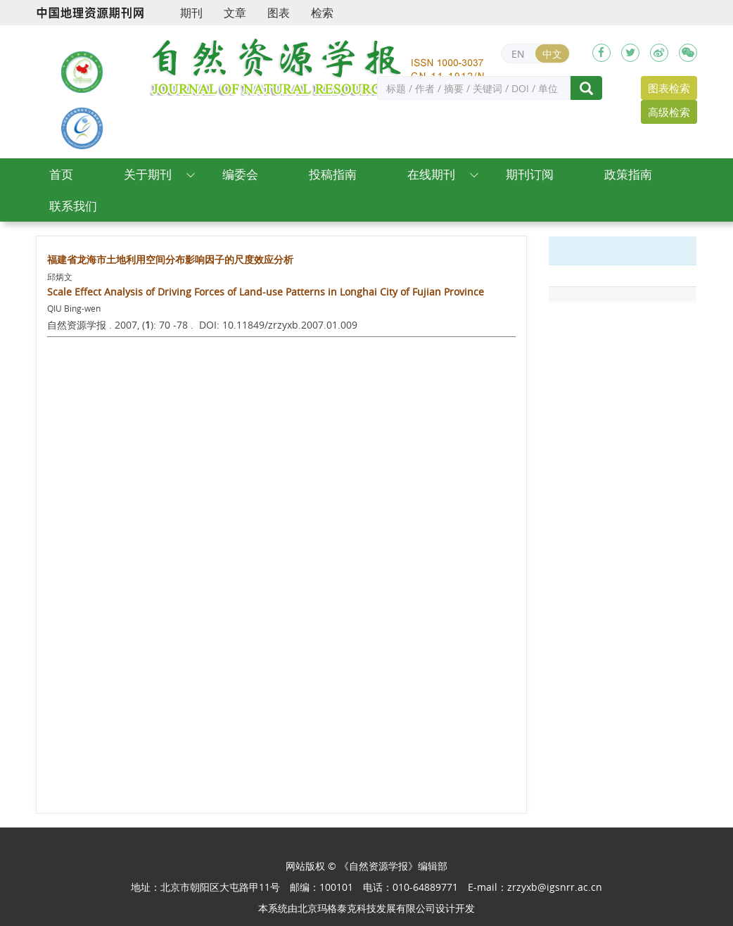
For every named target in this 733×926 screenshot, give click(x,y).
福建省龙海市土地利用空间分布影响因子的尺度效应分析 (170, 259)
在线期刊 (431, 174)
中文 (552, 54)
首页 (61, 174)
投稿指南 (333, 174)
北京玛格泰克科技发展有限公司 (366, 908)
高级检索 (669, 112)
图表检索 (669, 88)
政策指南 (628, 174)
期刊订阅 (530, 174)
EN (518, 54)
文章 (235, 12)
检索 (322, 12)
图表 (278, 12)
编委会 (240, 174)
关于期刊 (148, 174)
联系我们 (73, 206)
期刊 (191, 12)
